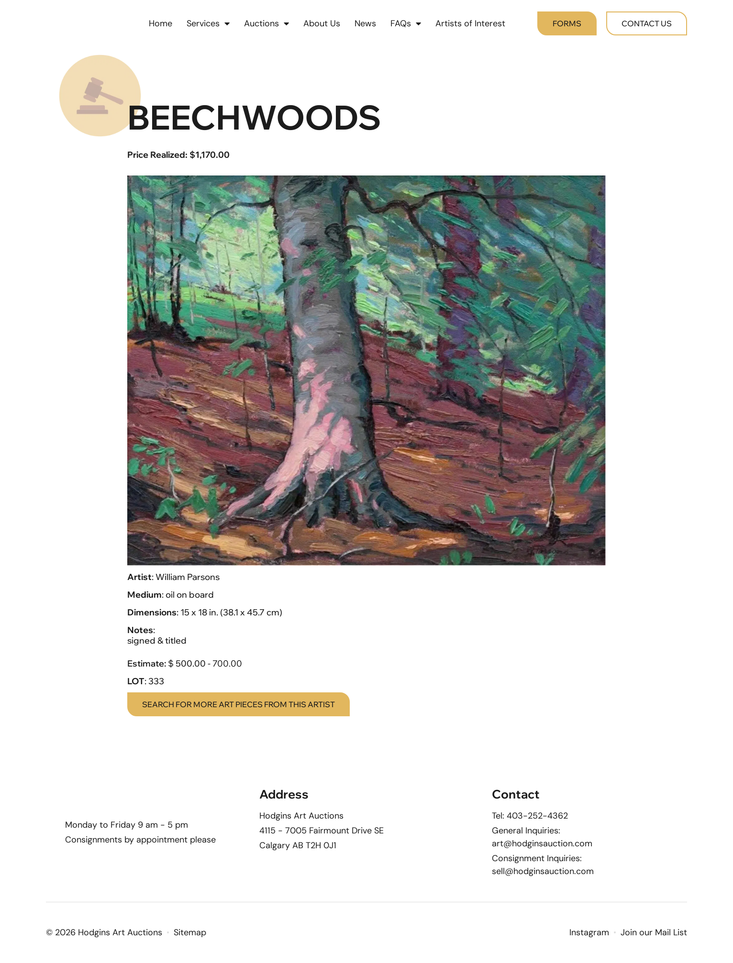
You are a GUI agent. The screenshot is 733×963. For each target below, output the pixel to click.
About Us (321, 24)
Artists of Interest (470, 24)
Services (208, 24)
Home (160, 24)
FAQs (405, 24)
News (365, 24)
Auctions (266, 24)
